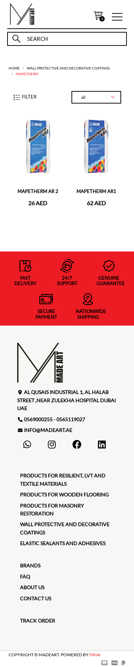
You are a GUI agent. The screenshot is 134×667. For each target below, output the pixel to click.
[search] (73, 39)
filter (24, 97)
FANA (94, 654)
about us (32, 587)
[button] (117, 16)
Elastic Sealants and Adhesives (62, 543)
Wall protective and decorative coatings (68, 68)
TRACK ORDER (37, 621)
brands (30, 565)
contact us (35, 598)
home (14, 68)
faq (25, 577)
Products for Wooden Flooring (64, 494)
